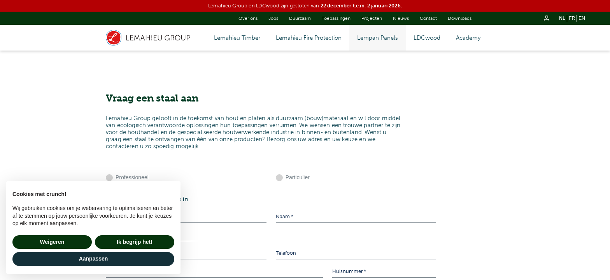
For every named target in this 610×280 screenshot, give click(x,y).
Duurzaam (300, 18)
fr (572, 18)
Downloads (460, 18)
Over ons (248, 18)
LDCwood (427, 37)
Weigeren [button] (52, 242)
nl (562, 18)
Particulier (298, 177)
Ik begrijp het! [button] (134, 242)
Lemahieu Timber (237, 37)
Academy (468, 37)
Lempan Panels (377, 37)
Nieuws (401, 18)
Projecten (371, 18)
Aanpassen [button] (93, 259)
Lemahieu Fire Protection (309, 37)
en (581, 18)
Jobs (273, 18)
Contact (428, 18)
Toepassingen (336, 18)
